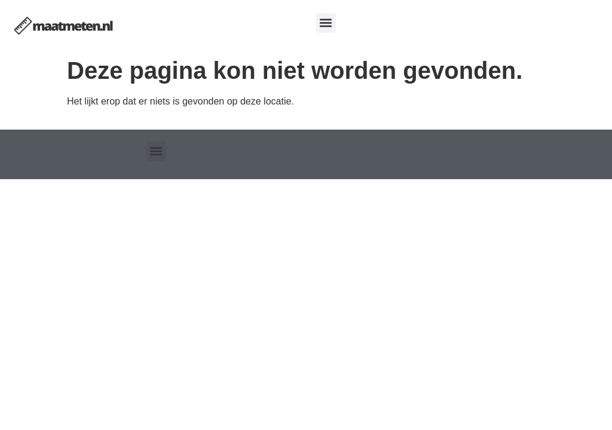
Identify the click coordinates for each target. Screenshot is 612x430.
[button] (326, 23)
